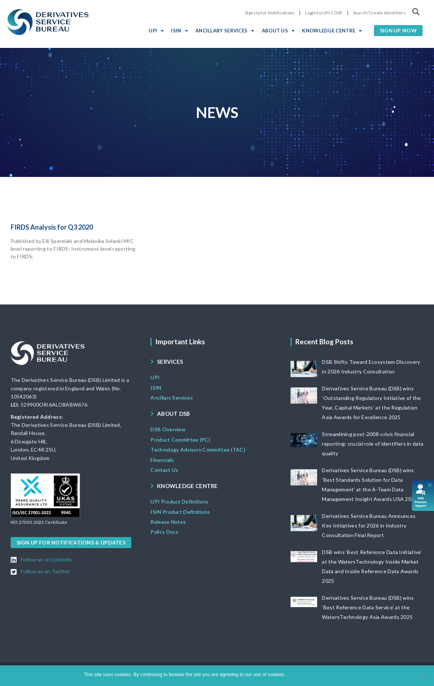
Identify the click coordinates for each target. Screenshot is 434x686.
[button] (398, 30)
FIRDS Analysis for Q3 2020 (52, 227)
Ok (292, 674)
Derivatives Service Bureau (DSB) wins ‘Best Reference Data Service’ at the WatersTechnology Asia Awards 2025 (368, 607)
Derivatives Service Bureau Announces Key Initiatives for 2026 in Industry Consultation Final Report (369, 525)
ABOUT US (278, 30)
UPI (156, 30)
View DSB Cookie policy (324, 674)
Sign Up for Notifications (270, 12)
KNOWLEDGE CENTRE (332, 30)
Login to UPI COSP (323, 12)
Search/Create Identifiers (379, 12)
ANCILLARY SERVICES (224, 30)
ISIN (179, 30)
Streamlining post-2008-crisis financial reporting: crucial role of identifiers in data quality (372, 443)
